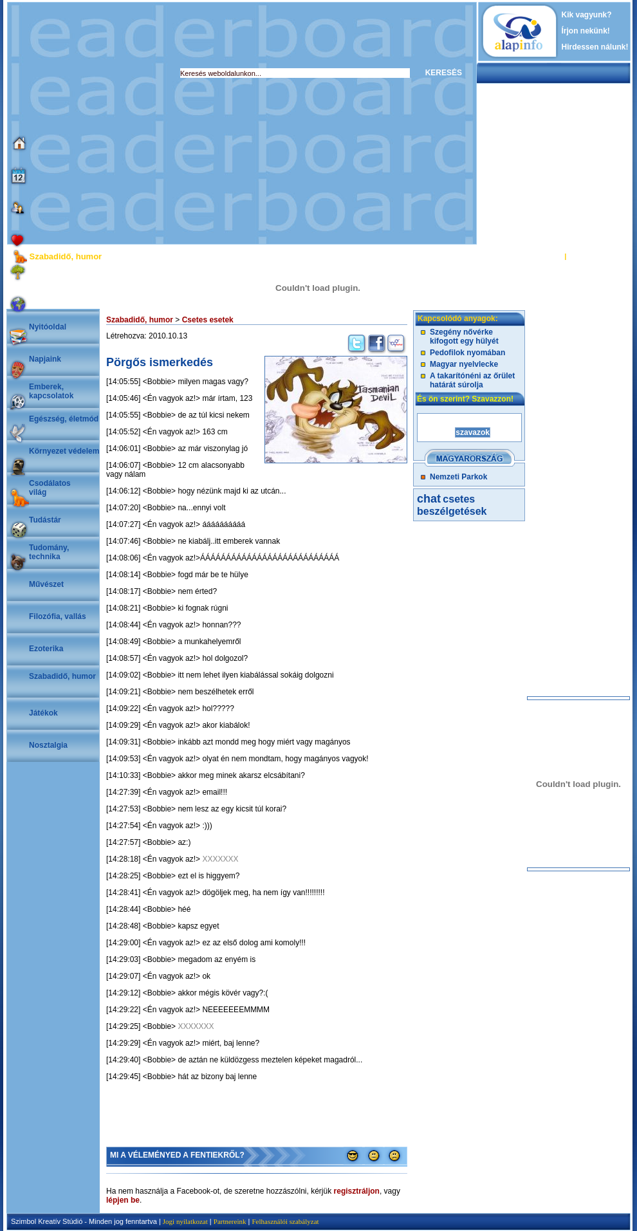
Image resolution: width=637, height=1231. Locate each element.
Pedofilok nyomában (467, 352)
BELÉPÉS (546, 256)
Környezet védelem (64, 451)
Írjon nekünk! (586, 30)
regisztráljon (357, 1191)
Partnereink (230, 1221)
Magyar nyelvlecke (464, 364)
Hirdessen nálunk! (595, 46)
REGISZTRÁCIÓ (595, 256)
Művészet (46, 584)
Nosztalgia (48, 745)
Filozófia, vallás (57, 616)
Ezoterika (46, 648)
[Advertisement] (120, 123)
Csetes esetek (208, 319)
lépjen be (123, 1200)
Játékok (43, 712)
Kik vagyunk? (587, 14)
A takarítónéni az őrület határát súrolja (472, 380)
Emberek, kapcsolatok (51, 391)
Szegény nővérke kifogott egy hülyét (464, 337)
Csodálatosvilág (50, 488)
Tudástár (45, 519)
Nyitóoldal (47, 326)
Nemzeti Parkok (458, 476)
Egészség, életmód (63, 418)
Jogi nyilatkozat (185, 1221)
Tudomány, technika (49, 552)
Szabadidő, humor (62, 676)
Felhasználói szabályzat (285, 1221)
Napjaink (45, 359)
